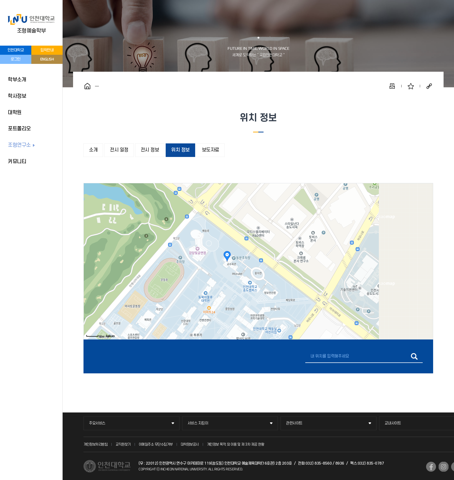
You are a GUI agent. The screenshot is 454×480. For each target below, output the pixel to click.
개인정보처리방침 (95, 444)
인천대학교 (16, 50)
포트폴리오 (19, 129)
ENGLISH (47, 59)
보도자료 (210, 150)
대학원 (15, 113)
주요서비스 (97, 423)
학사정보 (17, 96)
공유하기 (429, 86)
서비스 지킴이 (198, 423)
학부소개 (17, 80)
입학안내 (46, 50)
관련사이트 (294, 423)
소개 (93, 150)
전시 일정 (119, 150)
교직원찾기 (123, 444)
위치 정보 (180, 150)
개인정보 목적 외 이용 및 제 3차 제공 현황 (235, 444)
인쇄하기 (392, 86)
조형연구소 (19, 145)
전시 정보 (150, 150)
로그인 (16, 59)
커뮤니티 (17, 162)
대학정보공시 (190, 444)
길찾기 (414, 356)
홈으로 (87, 86)
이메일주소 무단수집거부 (156, 444)
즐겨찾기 (410, 86)
